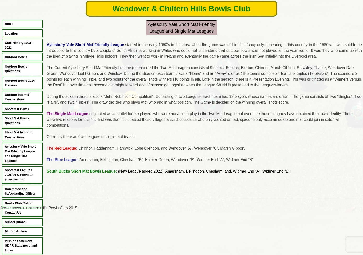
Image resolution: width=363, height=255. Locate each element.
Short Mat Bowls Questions (17, 120)
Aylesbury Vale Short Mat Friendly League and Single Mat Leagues (20, 153)
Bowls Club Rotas (18, 203)
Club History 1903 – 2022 (19, 45)
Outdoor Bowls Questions (16, 69)
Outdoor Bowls (16, 57)
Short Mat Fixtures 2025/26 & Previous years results (19, 174)
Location (11, 33)
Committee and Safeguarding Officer (20, 191)
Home (9, 24)
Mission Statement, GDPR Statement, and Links (21, 245)
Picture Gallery (16, 231)
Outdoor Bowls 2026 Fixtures (20, 83)
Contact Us (13, 212)
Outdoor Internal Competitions (17, 97)
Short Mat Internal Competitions (18, 135)
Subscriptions (15, 222)
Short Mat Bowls (17, 109)
